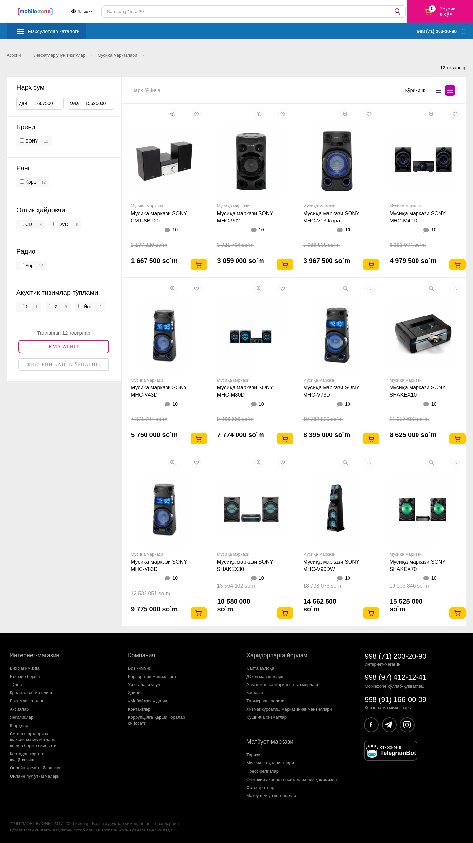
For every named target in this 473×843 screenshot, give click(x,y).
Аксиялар (19, 709)
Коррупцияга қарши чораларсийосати (156, 720)
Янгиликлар (21, 717)
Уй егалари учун (144, 684)
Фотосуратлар (260, 787)
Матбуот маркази (269, 741)
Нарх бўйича (145, 90)
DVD (62, 224)
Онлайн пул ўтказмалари (35, 776)
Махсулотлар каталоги (53, 31)
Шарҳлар (19, 725)
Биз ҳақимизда (25, 668)
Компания (141, 655)
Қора (30, 182)
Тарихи (253, 754)
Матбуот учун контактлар (271, 795)
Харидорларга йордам (276, 655)
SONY (31, 141)
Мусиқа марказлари (118, 55)
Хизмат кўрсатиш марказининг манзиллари (289, 709)
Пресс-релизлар (262, 771)
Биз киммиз (139, 668)
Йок (87, 306)
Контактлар (139, 709)
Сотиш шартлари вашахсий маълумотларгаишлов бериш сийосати (33, 739)
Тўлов (16, 684)
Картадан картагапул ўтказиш (27, 756)
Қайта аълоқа (260, 668)
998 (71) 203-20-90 (395, 656)
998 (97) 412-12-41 (395, 677)
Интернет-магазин (34, 655)
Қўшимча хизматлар (266, 717)
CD (28, 224)
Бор (29, 265)
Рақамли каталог (27, 700)
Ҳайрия (135, 692)
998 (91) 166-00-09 (395, 699)
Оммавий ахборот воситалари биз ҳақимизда (291, 779)
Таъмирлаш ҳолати (265, 700)
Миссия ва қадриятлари (270, 763)
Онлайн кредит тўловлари (36, 767)
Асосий (14, 55)
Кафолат (255, 692)
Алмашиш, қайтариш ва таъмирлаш (282, 684)
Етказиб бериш (25, 676)
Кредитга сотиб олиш (31, 692)
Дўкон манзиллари (264, 676)
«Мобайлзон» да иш (148, 700)
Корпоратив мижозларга (152, 676)
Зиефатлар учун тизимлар (60, 55)
